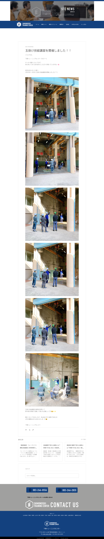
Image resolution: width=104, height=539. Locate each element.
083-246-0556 (47, 534)
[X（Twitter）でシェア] (29, 430)
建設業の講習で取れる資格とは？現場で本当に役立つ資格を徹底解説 (75, 447)
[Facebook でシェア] (26, 430)
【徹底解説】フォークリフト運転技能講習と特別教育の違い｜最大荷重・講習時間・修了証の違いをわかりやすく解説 (28, 447)
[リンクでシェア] (33, 430)
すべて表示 (83, 439)
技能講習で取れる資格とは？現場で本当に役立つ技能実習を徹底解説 (51, 447)
